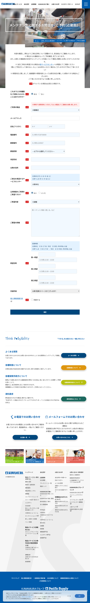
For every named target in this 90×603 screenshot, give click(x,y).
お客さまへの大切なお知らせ (31, 557)
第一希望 (34, 257)
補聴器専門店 (44, 532)
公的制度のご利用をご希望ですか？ (19, 192)
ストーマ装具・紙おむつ (32, 500)
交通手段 (13, 291)
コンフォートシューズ (31, 497)
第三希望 (34, 280)
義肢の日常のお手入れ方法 (61, 502)
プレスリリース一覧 (46, 483)
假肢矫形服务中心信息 (76, 509)
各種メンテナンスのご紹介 (61, 486)
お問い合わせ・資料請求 (48, 41)
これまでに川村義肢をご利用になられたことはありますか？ (19, 94)
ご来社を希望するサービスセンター (19, 180)
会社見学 (26, 4)
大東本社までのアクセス (46, 516)
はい (80, 596)
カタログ (77, 4)
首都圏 (42, 529)
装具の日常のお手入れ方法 (61, 506)
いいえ (69, 596)
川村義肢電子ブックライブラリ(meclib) (77, 481)
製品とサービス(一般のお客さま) (32, 478)
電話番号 (19, 134)
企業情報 (33, 4)
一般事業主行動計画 (39, 578)
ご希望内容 (19, 201)
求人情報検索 (44, 504)
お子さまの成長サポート (61, 491)
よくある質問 (59, 483)
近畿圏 (42, 526)
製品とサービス (17, 4)
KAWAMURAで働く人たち (47, 494)
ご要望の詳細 (19, 222)
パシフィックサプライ (76, 495)
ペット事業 (28, 522)
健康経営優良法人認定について (69, 578)
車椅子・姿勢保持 (30, 485)
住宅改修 (27, 506)
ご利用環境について (45, 581)
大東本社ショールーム (31, 513)
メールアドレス (15, 118)
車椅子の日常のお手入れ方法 (61, 511)
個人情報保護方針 (16, 299)
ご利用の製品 (19, 107)
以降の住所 (19, 167)
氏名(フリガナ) (19, 126)
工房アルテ (73, 507)
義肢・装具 (28, 482)
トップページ (7, 4)
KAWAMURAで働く (44, 4)
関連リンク (43, 486)
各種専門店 (43, 538)
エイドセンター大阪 (75, 500)
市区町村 (19, 159)
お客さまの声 (55, 4)
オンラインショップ (31, 516)
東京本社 (42, 523)
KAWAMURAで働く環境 (47, 498)
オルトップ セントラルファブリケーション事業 (31, 533)
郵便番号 (19, 143)
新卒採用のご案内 (45, 501)
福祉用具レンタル (30, 491)
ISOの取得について (52, 578)
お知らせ (27, 555)
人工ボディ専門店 (45, 535)
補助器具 (27, 488)
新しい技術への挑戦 (31, 519)
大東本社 (42, 512)
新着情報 (27, 561)
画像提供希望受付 (75, 478)
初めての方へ (59, 480)
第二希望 (34, 269)
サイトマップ (15, 578)
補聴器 (27, 494)
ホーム (37, 41)
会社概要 (42, 480)
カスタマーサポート (67, 4)
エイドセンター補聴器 (76, 502)
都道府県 (19, 151)
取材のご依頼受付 (75, 475)
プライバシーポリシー (27, 597)
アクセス (42, 510)
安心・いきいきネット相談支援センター (32, 509)
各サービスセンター (47, 64)
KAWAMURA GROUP (75, 492)
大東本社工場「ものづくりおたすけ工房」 (32, 548)
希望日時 (19, 263)
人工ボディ (28, 503)
